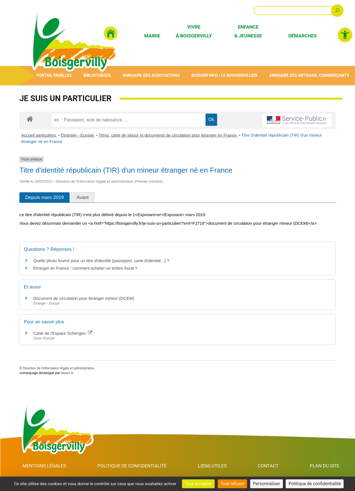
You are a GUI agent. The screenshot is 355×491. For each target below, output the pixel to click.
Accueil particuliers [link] (39, 135)
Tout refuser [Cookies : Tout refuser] (232, 483)
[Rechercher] (337, 10)
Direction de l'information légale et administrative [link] (58, 368)
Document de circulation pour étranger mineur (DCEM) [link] (83, 298)
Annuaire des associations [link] (151, 75)
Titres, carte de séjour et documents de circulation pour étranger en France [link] (168, 135)
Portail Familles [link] (54, 75)
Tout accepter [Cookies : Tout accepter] (198, 483)
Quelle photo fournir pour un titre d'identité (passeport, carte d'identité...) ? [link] (101, 260)
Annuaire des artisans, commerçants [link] (309, 75)
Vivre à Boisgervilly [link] (194, 31)
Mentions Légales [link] (44, 466)
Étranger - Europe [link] (78, 135)
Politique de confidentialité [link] (132, 466)
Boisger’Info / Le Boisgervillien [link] (224, 75)
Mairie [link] (152, 36)
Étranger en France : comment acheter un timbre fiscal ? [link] (85, 268)
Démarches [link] (302, 36)
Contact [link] (268, 466)
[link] (345, 35)
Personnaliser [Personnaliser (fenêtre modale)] (266, 483)
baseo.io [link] (67, 373)
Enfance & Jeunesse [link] (248, 31)
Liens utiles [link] (213, 466)
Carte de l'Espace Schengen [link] (62, 333)
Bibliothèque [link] (97, 75)
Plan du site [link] (325, 466)
